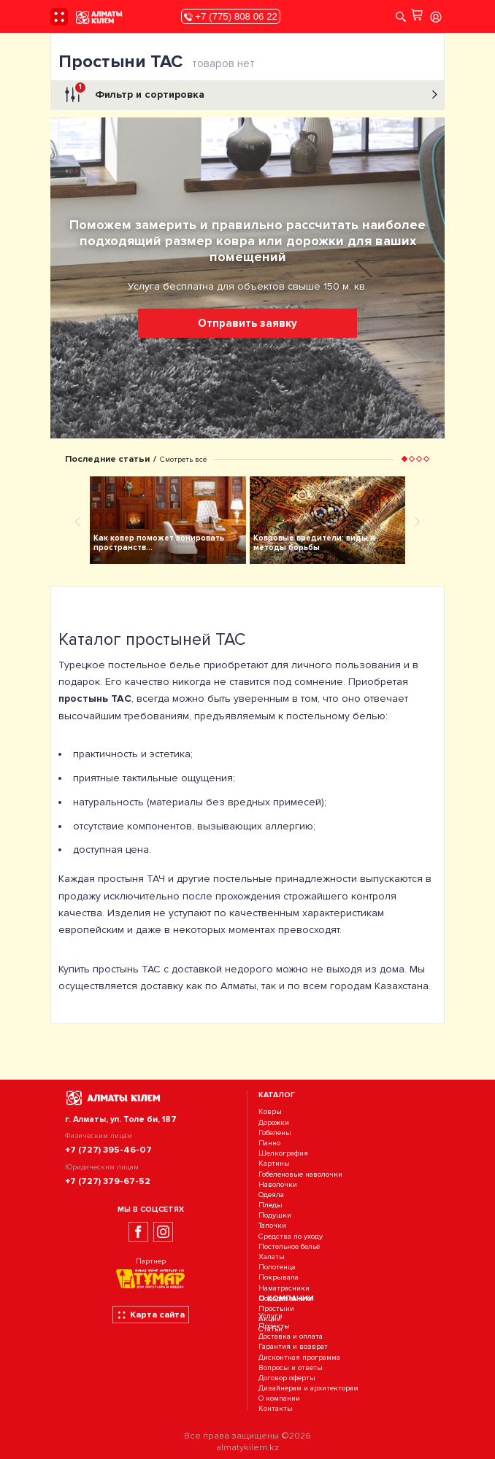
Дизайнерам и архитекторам (308, 1388)
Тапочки (272, 1226)
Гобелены (274, 1132)
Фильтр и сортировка (249, 94)
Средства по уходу (290, 1236)
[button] (404, 459)
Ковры (270, 1112)
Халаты (271, 1256)
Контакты (275, 1409)
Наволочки (277, 1184)
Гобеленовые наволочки (300, 1174)
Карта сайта (151, 1314)
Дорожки (273, 1122)
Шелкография (283, 1153)
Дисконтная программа (299, 1357)
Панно (269, 1143)
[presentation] (78, 521)
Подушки (274, 1215)
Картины (274, 1164)
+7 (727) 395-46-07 (108, 1150)
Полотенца (277, 1267)
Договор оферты (286, 1377)
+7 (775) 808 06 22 (230, 16)
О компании (279, 1399)
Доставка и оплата (290, 1336)
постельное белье (154, 665)
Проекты (274, 1326)
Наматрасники (284, 1288)
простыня (121, 878)
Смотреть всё (183, 459)
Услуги (270, 1315)
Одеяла (271, 1194)
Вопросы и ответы (290, 1367)
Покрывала (278, 1277)
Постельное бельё (289, 1246)
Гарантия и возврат (293, 1347)
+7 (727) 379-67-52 (107, 1181)
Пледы (270, 1205)
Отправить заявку (247, 323)
